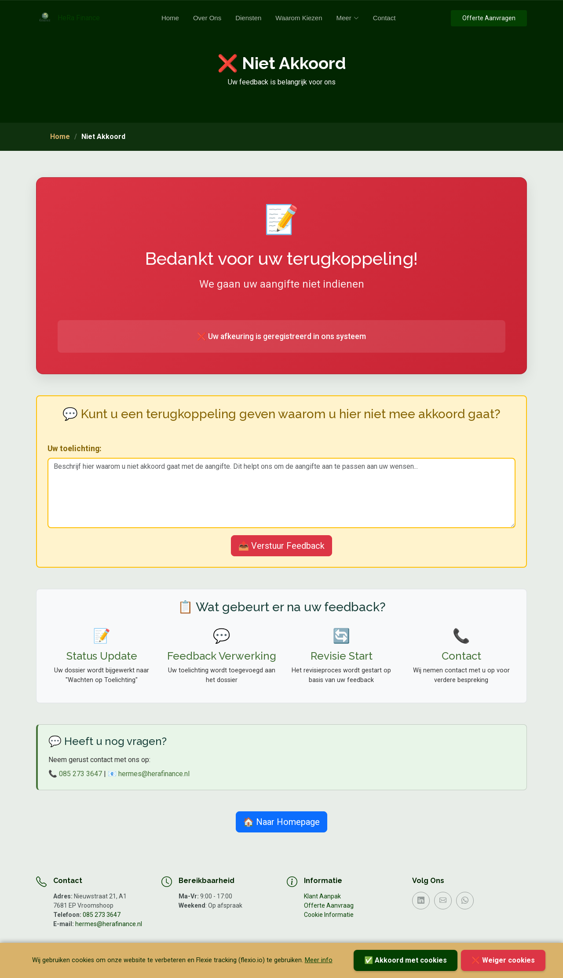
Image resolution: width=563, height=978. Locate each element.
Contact (384, 18)
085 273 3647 (80, 774)
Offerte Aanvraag (329, 905)
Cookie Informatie (329, 914)
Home (170, 18)
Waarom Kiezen (298, 18)
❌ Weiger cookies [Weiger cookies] (503, 960)
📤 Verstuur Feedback (281, 545)
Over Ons (207, 18)
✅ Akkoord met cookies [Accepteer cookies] (405, 960)
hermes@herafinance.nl (154, 774)
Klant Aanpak (322, 896)
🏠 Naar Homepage (281, 822)
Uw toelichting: (75, 448)
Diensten (248, 18)
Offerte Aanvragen (488, 18)
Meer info (319, 960)
